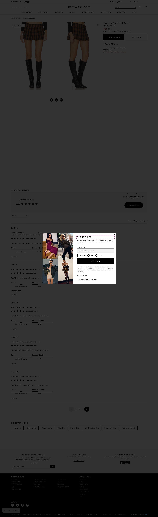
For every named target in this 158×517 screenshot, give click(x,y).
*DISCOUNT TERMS (82, 275)
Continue (95, 261)
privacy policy (80, 270)
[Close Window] (114, 234)
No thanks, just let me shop (87, 280)
